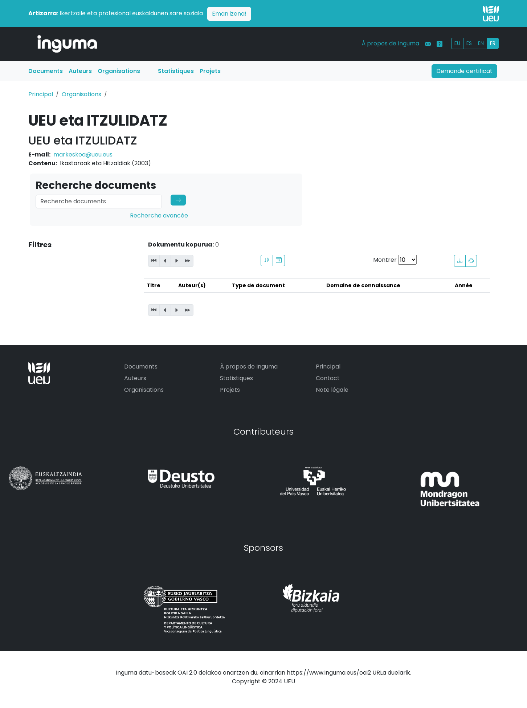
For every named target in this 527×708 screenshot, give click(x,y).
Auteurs (80, 71)
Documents (45, 71)
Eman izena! (229, 13)
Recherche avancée (159, 215)
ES (469, 43)
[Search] (99, 201)
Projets (210, 71)
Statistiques (176, 71)
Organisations (119, 71)
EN (481, 43)
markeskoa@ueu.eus (83, 154)
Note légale (332, 390)
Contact (328, 378)
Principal (40, 94)
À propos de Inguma (390, 43)
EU (457, 43)
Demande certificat (464, 71)
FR (492, 43)
